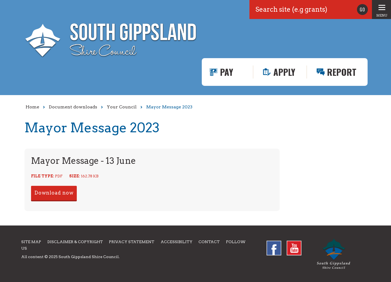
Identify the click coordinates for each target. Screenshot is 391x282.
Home (32, 106)
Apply (284, 71)
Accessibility (177, 242)
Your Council (122, 106)
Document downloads (73, 106)
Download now (54, 193)
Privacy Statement (131, 242)
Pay (226, 71)
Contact (209, 242)
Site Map (31, 242)
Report (341, 71)
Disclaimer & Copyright (75, 242)
